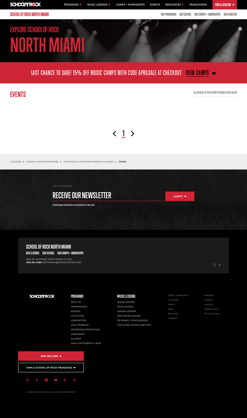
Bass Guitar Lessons (129, 315)
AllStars (76, 338)
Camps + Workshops (130, 4)
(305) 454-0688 (33, 262)
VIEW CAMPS (197, 72)
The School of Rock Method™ (134, 324)
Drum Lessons (125, 306)
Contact (208, 304)
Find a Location (225, 5)
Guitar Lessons (126, 302)
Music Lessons (126, 296)
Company (172, 318)
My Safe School (212, 313)
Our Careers (230, 14)
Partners (209, 295)
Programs (77, 296)
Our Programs (168, 14)
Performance (79, 306)
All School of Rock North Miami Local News (215, 92)
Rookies (75, 311)
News (170, 309)
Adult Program (80, 324)
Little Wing (77, 315)
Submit (180, 196)
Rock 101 (76, 302)
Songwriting (78, 320)
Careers (208, 300)
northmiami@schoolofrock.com (61, 262)
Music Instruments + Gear (86, 343)
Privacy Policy (211, 309)
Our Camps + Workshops (207, 14)
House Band (78, 334)
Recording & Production (85, 329)
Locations (173, 300)
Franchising (198, 4)
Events (155, 4)
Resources (173, 313)
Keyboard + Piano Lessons (132, 320)
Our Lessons (32, 253)
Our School (185, 14)
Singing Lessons (126, 311)
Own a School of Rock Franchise (51, 367)
